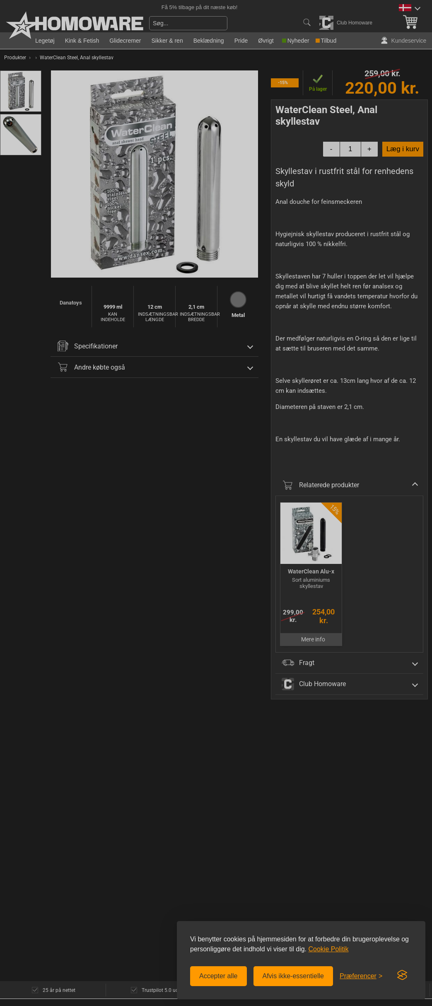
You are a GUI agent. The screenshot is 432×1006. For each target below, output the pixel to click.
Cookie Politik (328, 949)
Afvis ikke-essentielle (293, 975)
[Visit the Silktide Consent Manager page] (402, 975)
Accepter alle (218, 975)
